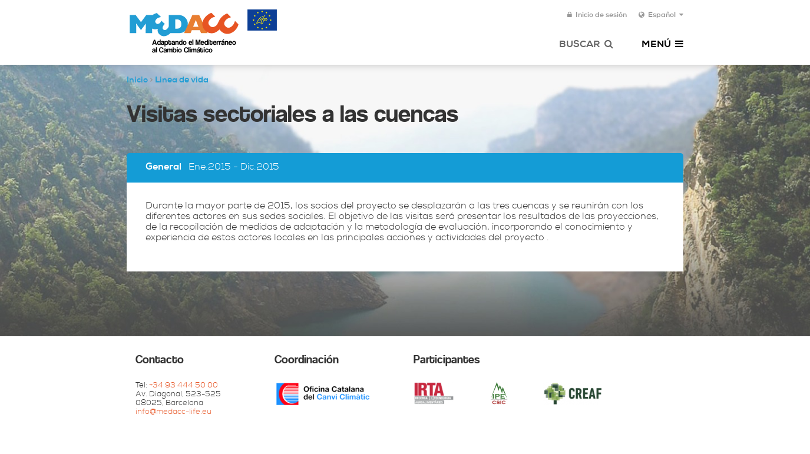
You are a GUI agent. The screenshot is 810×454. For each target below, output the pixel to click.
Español (661, 15)
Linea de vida (182, 81)
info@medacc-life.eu (173, 412)
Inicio (137, 81)
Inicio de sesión (597, 15)
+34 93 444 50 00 (183, 386)
